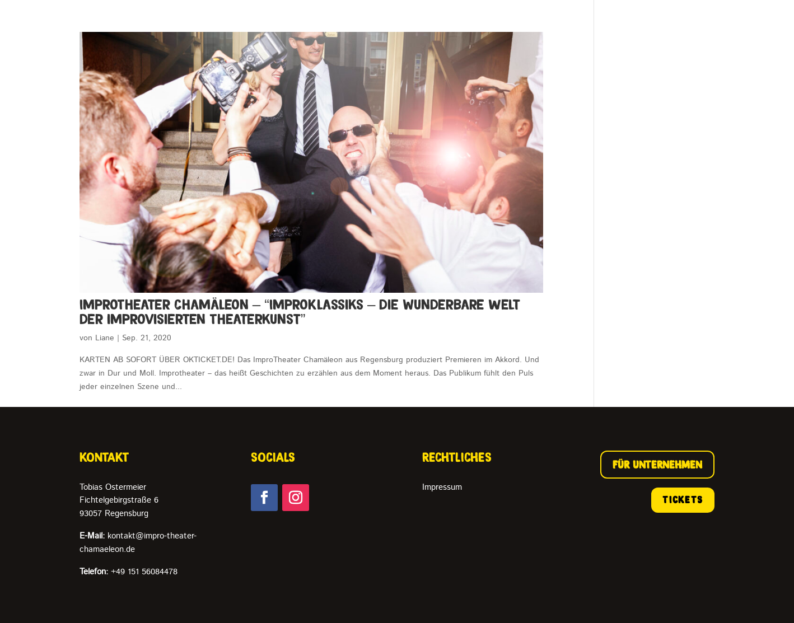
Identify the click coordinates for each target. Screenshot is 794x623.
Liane (104, 338)
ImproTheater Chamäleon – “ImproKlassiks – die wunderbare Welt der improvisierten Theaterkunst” (300, 312)
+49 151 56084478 (129, 572)
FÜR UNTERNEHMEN (657, 464)
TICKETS (682, 499)
